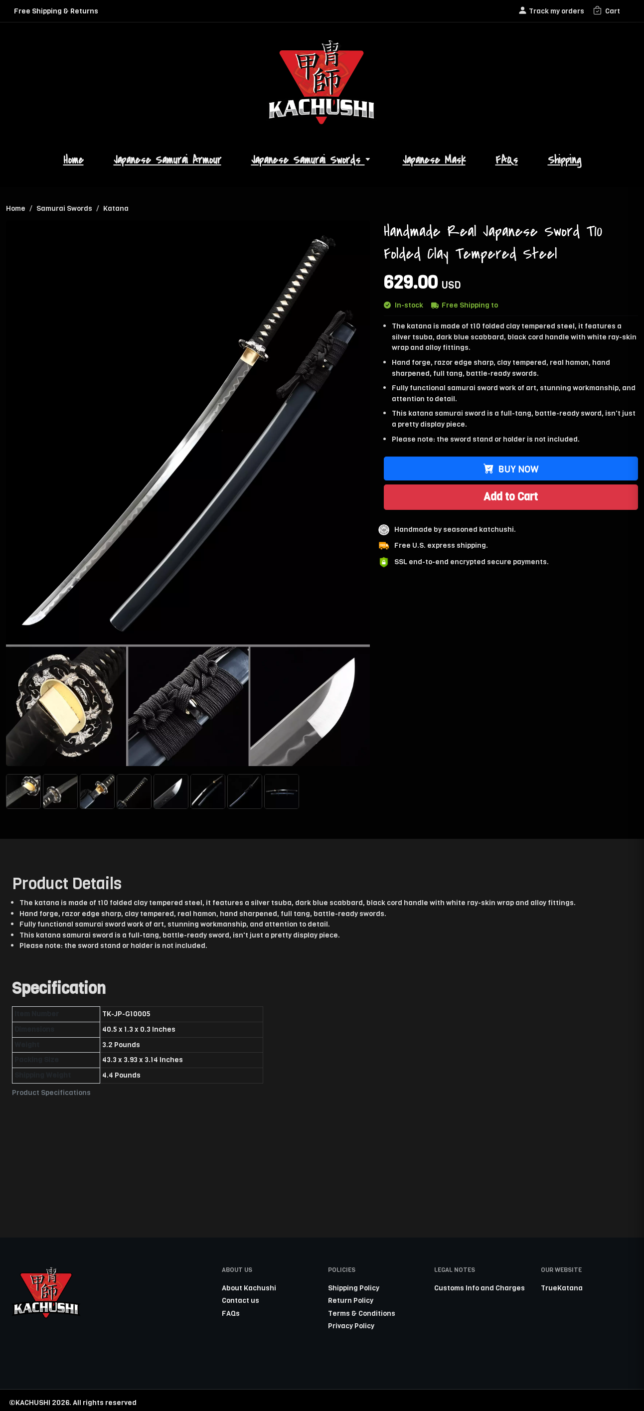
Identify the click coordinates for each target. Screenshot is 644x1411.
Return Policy (350, 1300)
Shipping (564, 160)
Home (73, 160)
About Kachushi (249, 1288)
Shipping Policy (353, 1288)
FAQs (506, 160)
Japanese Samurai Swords (312, 160)
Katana (116, 208)
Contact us (240, 1300)
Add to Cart (510, 496)
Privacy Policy (351, 1326)
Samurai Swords (64, 208)
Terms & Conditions (361, 1313)
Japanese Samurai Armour (167, 160)
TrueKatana (562, 1288)
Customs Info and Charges (479, 1288)
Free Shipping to (464, 305)
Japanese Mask (434, 160)
